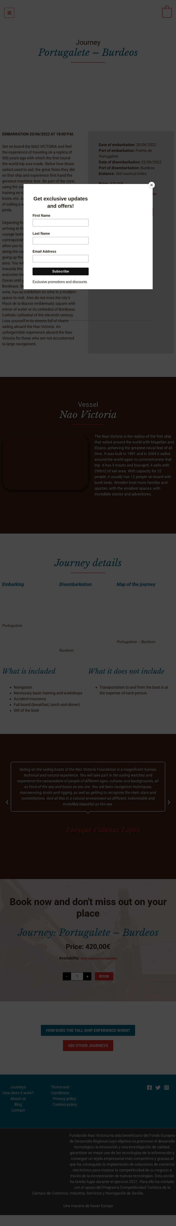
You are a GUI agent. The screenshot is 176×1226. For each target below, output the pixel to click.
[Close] (151, 185)
